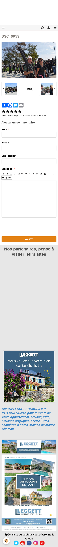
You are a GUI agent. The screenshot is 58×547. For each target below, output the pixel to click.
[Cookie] (6, 540)
